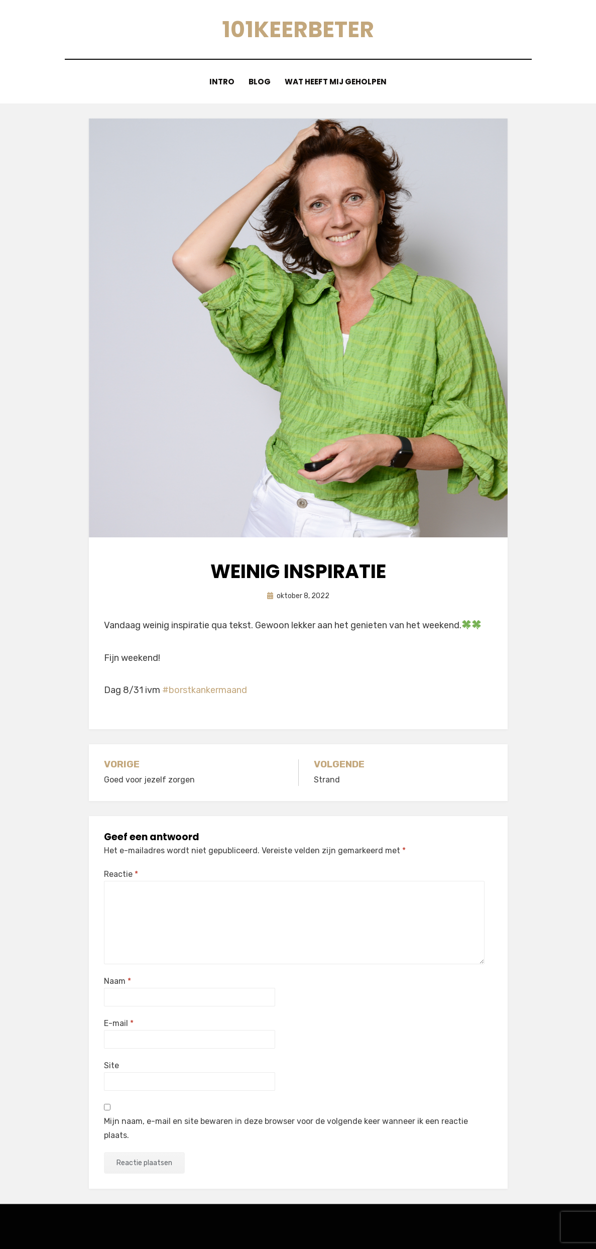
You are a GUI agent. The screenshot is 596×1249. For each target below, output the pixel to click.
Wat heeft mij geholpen (336, 81)
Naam (117, 980)
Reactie (121, 874)
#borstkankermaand (204, 690)
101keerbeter (298, 29)
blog (260, 81)
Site (111, 1065)
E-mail (119, 1023)
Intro (221, 81)
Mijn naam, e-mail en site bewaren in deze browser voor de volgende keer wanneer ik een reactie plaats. (286, 1128)
